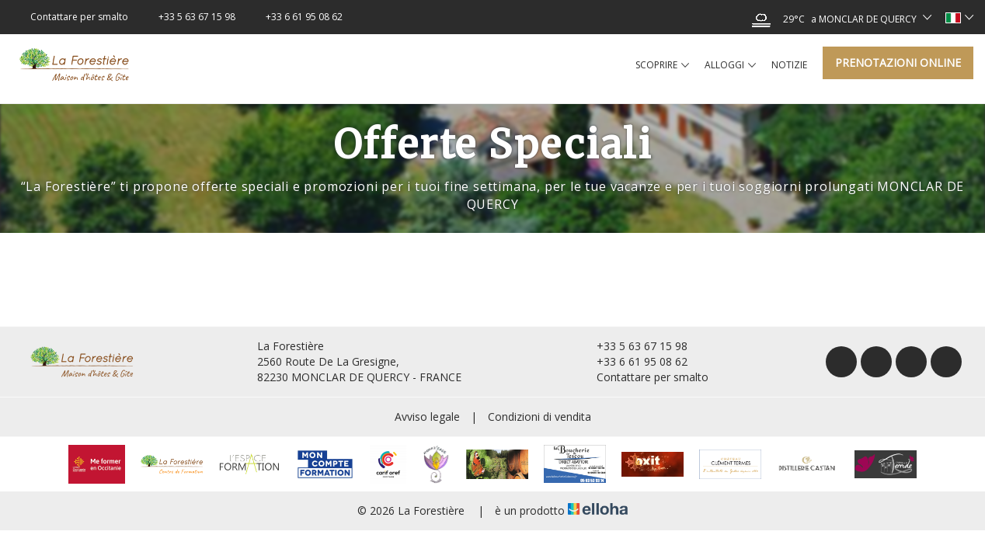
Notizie (789, 64)
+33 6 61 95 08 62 (633, 361)
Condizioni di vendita (539, 416)
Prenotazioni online (898, 62)
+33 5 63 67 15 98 (633, 346)
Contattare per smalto (643, 377)
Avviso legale (427, 416)
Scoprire (662, 65)
